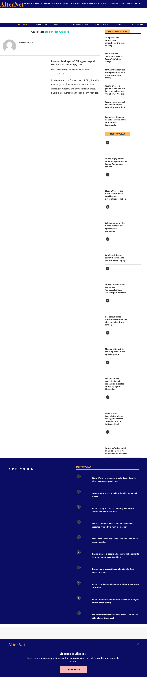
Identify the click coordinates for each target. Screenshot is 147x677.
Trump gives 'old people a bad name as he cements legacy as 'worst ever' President (115, 90)
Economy (75, 4)
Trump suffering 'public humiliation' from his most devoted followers (116, 451)
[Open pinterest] (24, 469)
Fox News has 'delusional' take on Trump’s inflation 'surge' (114, 57)
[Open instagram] (21, 469)
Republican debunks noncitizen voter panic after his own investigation (115, 121)
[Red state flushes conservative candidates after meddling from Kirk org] (111, 305)
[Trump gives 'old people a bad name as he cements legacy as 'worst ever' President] (134, 89)
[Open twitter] (129, 3)
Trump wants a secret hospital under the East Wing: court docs (115, 104)
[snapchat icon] (32, 469)
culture (56, 4)
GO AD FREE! (119, 24)
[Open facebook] (127, 3)
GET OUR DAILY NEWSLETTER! (76, 24)
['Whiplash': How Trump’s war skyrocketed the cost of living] (134, 41)
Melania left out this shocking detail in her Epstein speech (115, 352)
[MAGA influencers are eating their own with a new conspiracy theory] (134, 73)
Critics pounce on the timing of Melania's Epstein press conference (115, 227)
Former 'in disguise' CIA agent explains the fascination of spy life (74, 63)
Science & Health (33, 4)
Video (66, 4)
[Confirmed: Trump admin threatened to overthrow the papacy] (111, 244)
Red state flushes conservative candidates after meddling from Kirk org (116, 320)
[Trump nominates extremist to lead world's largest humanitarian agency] (82, 602)
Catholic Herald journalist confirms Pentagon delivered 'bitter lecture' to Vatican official (114, 418)
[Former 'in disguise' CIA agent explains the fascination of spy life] (24, 76)
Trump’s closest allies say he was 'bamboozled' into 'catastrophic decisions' (116, 288)
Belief (47, 4)
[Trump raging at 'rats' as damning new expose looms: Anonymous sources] (111, 147)
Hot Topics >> (23, 24)
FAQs (56, 24)
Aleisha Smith (56, 69)
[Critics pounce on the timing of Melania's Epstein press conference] (111, 211)
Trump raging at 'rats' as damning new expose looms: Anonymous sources (116, 162)
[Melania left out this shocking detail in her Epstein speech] (111, 337)
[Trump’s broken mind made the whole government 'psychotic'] (82, 587)
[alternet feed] (131, 4)
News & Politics (101, 24)
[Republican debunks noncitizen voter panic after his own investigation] (134, 121)
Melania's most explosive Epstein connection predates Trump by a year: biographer (114, 383)
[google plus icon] (17, 469)
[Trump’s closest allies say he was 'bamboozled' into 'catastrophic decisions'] (111, 273)
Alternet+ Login (115, 4)
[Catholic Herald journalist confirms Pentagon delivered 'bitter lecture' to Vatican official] (111, 402)
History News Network (70, 69)
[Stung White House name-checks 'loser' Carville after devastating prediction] (111, 179)
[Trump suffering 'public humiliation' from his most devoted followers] (111, 437)
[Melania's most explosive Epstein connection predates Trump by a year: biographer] (111, 367)
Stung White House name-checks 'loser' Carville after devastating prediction (115, 195)
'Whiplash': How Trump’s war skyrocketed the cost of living (114, 41)
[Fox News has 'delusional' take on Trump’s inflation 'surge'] (134, 57)
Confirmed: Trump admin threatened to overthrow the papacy (115, 258)
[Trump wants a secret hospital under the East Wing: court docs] (134, 105)
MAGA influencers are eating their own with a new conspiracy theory (115, 73)
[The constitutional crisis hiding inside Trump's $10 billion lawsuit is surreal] (82, 617)
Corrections (41, 24)
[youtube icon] (28, 469)
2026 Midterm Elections (94, 4)
